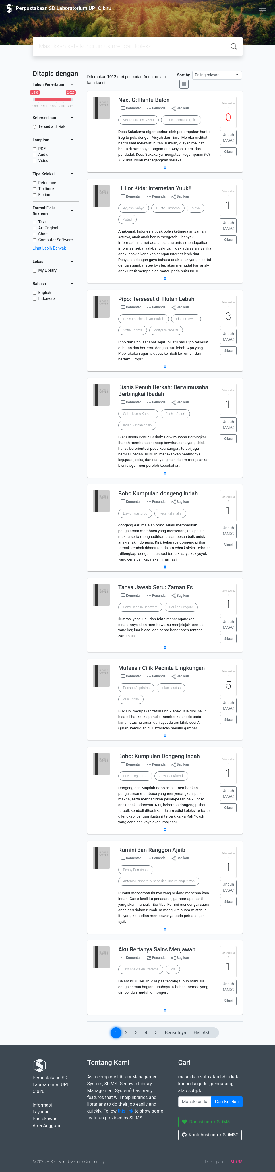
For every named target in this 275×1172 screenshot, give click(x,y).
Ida (172, 969)
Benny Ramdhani (135, 870)
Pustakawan (45, 1118)
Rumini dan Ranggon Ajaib (151, 850)
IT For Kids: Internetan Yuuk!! (155, 188)
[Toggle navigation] (262, 8)
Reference (47, 183)
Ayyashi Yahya (133, 208)
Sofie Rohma (132, 330)
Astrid (127, 219)
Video (43, 160)
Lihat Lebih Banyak (49, 248)
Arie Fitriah (131, 699)
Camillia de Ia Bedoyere (140, 607)
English (44, 292)
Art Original (48, 228)
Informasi (42, 1105)
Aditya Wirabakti (166, 330)
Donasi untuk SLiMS (206, 1122)
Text (42, 222)
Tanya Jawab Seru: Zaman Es (155, 587)
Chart (43, 234)
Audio (43, 154)
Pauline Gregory (181, 607)
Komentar (131, 108)
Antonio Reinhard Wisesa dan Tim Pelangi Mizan (159, 881)
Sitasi (228, 151)
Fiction (44, 194)
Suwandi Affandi (171, 776)
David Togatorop (135, 513)
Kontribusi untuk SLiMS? (210, 1135)
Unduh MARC (228, 137)
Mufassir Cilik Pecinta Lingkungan (161, 668)
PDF (42, 148)
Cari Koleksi (227, 1101)
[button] (165, 167)
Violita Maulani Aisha (138, 120)
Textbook (46, 188)
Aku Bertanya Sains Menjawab (156, 949)
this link (125, 1111)
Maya (196, 208)
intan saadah (171, 688)
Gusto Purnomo (168, 208)
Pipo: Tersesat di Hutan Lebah (156, 299)
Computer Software (55, 240)
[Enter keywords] (195, 1101)
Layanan (41, 1112)
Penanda (159, 108)
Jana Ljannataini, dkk (181, 120)
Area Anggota (46, 1125)
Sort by (183, 75)
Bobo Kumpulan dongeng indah (158, 493)
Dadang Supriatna (136, 688)
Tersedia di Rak (51, 126)
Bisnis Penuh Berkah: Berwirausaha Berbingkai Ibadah (163, 390)
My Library (47, 270)
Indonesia (47, 298)
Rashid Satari (175, 414)
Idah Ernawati (186, 319)
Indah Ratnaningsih (137, 425)
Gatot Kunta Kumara (138, 414)
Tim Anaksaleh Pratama (141, 969)
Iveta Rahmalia (170, 513)
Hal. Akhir (203, 1032)
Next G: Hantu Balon (143, 100)
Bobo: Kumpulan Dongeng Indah (159, 756)
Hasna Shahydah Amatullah (143, 319)
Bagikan (180, 108)
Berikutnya (175, 1032)
